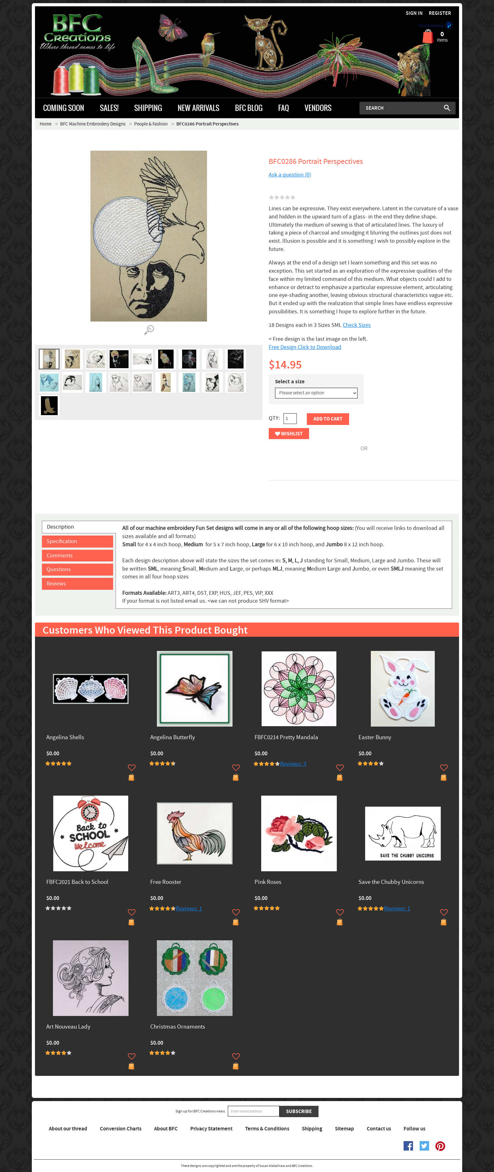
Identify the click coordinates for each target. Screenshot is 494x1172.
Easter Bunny (375, 737)
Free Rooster (165, 882)
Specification (62, 541)
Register (440, 13)
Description (60, 527)
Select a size (290, 382)
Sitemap (344, 1128)
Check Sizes (357, 325)
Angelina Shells (65, 737)
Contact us (379, 1128)
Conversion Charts (120, 1128)
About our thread (68, 1128)
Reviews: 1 (189, 909)
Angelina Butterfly (172, 737)
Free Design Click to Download (305, 347)
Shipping (312, 1128)
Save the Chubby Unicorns (391, 882)
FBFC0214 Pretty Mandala (286, 737)
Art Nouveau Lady (68, 1027)
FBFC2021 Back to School (77, 882)
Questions (59, 569)
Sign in (414, 13)
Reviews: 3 (293, 764)
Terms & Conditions (267, 1128)
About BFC (166, 1128)
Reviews (56, 583)
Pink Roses (268, 882)
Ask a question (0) (290, 174)
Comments (60, 555)
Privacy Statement (211, 1128)
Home (45, 124)
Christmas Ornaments (177, 1027)
